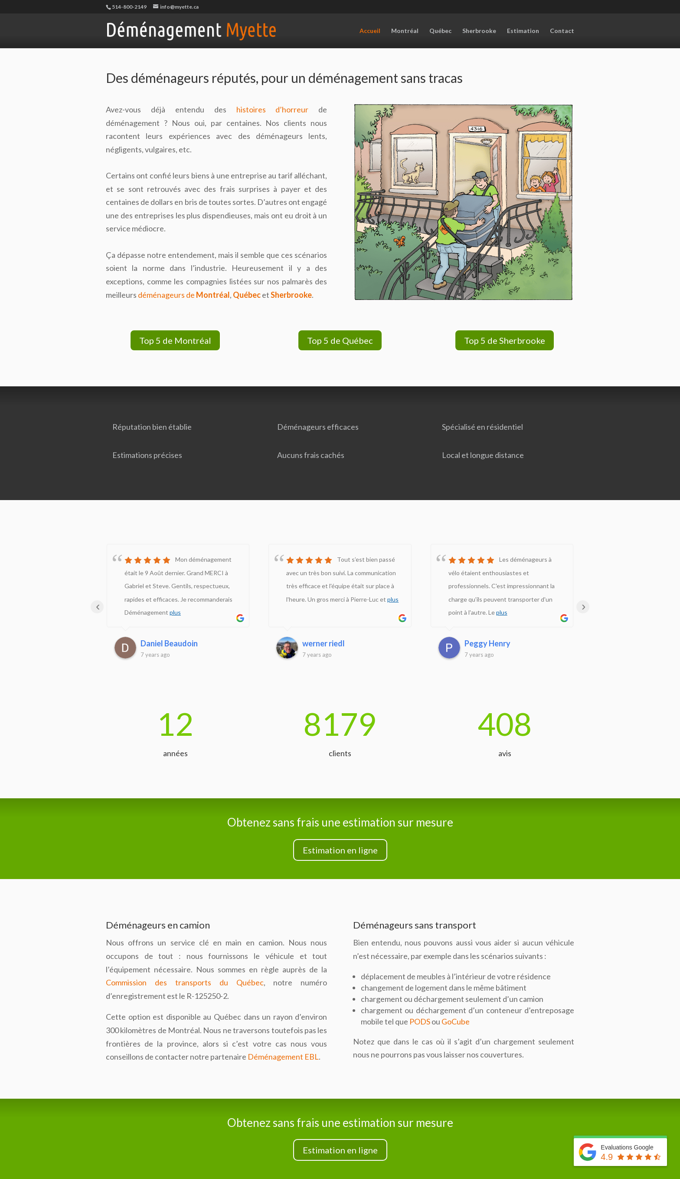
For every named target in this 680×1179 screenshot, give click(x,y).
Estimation (523, 31)
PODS (419, 1021)
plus (175, 612)
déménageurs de (184, 295)
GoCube (455, 1021)
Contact (562, 31)
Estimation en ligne (340, 850)
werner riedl (323, 643)
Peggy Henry (487, 643)
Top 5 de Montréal (175, 340)
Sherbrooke (479, 31)
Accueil (370, 31)
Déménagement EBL (283, 1056)
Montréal (404, 31)
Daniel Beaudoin (169, 643)
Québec (440, 31)
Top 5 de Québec (340, 340)
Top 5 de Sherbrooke (504, 340)
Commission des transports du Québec (185, 982)
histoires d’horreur (272, 109)
